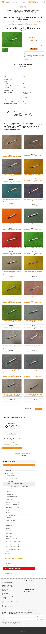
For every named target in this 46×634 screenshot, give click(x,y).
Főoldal (9, 10)
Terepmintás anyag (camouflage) (13, 504)
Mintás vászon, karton (10, 473)
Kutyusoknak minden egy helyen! (13, 570)
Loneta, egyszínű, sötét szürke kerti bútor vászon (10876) (12, 370)
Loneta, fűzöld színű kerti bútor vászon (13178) (12, 321)
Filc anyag (7, 512)
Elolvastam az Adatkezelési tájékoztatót (11, 622)
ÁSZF (3, 602)
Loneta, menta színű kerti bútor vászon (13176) (33, 321)
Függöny (6, 555)
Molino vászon (10, 489)
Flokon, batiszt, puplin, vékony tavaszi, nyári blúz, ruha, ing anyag (19, 514)
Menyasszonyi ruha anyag (11, 538)
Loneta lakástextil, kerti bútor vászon (24, 11)
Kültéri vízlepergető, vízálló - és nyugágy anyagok (17, 565)
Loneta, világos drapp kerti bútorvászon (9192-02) (33, 395)
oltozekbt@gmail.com (31, 584)
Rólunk (3, 594)
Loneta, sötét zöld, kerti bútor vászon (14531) (33, 223)
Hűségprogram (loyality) (7, 588)
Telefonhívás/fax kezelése (7, 598)
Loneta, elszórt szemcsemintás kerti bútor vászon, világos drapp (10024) (12, 395)
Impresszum (5, 589)
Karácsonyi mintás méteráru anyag (12, 546)
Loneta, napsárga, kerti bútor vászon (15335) (33, 174)
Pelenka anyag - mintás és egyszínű (13, 522)
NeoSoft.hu (23, 631)
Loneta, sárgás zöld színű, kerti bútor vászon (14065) (12, 296)
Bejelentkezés (23, 6)
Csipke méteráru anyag (11, 509)
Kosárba (34, 48)
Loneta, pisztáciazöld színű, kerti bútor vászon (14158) (12, 272)
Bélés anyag (7, 517)
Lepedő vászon (10, 494)
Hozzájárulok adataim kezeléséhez (10, 623)
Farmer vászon (10, 481)
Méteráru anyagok (25, 10)
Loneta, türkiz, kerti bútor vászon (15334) (12, 199)
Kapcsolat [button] (15, 2)
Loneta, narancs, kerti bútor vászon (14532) (12, 223)
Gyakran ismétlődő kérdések (8, 585)
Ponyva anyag (7, 563)
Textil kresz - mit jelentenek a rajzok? (10, 601)
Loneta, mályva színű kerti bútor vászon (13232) (33, 296)
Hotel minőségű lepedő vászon (13, 497)
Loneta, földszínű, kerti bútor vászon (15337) (33, 149)
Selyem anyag (8, 468)
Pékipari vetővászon (10, 520)
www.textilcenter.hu (30, 585)
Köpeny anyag (9, 528)
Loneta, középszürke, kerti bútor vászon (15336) (12, 175)
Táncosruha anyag (10, 539)
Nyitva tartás (5, 593)
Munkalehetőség (5, 592)
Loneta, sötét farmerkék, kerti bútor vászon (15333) (33, 200)
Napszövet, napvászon (10, 530)
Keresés (24, 2)
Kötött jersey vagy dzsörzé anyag (12, 507)
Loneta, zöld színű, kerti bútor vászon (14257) (34, 247)
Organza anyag (9, 533)
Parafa (7, 551)
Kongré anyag (9, 525)
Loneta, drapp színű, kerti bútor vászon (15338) (12, 150)
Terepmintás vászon (11, 475)
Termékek (8, 2)
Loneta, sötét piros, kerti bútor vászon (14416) (12, 247)
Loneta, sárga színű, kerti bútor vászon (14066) (33, 272)
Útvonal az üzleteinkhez (7, 606)
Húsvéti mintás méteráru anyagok (13, 549)
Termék (32, 2)
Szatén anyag (8, 536)
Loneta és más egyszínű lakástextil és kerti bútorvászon (23, 12)
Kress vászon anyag (11, 488)
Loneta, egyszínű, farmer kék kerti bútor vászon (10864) (34, 370)
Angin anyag (8, 501)
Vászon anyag (35, 10)
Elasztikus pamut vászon (12, 478)
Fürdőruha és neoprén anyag (12, 510)
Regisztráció (24, 7)
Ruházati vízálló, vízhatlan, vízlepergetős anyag (15, 544)
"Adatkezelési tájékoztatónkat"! (33, 613)
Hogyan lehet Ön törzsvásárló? (8, 586)
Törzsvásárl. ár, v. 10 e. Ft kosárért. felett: (11, 156)
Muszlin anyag (9, 531)
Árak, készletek (5, 605)
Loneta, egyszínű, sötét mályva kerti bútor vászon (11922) (34, 346)
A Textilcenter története (7, 582)
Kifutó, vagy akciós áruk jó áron (12, 568)
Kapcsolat (4, 590)
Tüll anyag (7, 535)
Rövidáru (6, 553)
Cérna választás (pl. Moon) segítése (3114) (12, 439)
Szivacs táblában (8, 560)
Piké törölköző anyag (10, 523)
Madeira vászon (10, 491)
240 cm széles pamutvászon (12, 496)
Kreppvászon (9, 499)
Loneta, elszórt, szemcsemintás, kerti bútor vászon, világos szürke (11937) (12, 346)
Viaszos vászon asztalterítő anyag (13, 541)
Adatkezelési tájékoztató (7, 584)
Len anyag (8, 476)
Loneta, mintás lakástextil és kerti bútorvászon (17, 486)
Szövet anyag (8, 467)
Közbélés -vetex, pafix (9, 515)
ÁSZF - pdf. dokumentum (7, 604)
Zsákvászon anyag (10, 518)
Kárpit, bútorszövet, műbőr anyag (13, 558)
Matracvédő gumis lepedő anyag (13, 502)
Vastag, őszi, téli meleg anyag (11, 505)
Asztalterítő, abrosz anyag (11, 543)
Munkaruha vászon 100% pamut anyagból (15, 480)
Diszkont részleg (9, 573)
